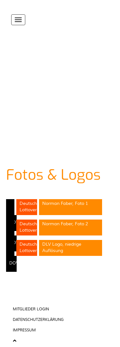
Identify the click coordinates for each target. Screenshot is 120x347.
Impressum (24, 330)
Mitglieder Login (31, 309)
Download (22, 263)
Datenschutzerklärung (38, 319)
